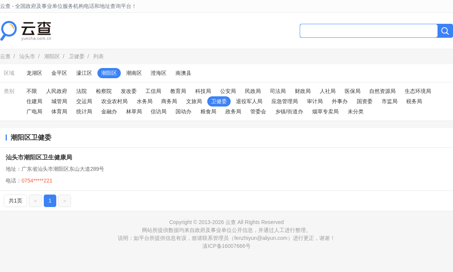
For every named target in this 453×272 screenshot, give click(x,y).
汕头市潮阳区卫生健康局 (39, 157)
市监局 (390, 101)
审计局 (315, 101)
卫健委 (77, 56)
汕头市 (27, 56)
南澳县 (183, 73)
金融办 (109, 111)
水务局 (145, 101)
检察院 (104, 91)
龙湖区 (34, 73)
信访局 (158, 111)
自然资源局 (382, 91)
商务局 (169, 101)
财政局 (303, 91)
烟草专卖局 (325, 111)
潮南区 (134, 73)
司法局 (278, 91)
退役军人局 (249, 101)
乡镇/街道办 (289, 111)
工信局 (153, 91)
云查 (5, 56)
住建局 (34, 101)
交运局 (84, 101)
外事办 (340, 101)
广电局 (34, 111)
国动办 (183, 111)
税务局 (414, 101)
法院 (81, 91)
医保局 (353, 91)
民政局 (253, 91)
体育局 (59, 111)
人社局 (328, 91)
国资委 (365, 101)
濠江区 (84, 73)
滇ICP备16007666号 (226, 246)
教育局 (178, 91)
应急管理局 (284, 101)
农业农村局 (114, 101)
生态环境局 (418, 91)
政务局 (233, 111)
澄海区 (158, 73)
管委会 (258, 111)
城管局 (59, 101)
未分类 (356, 111)
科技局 (203, 91)
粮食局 (208, 111)
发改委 (129, 91)
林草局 (134, 111)
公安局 (228, 91)
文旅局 (194, 101)
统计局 (84, 111)
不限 (31, 91)
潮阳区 (52, 56)
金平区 (59, 73)
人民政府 (56, 91)
